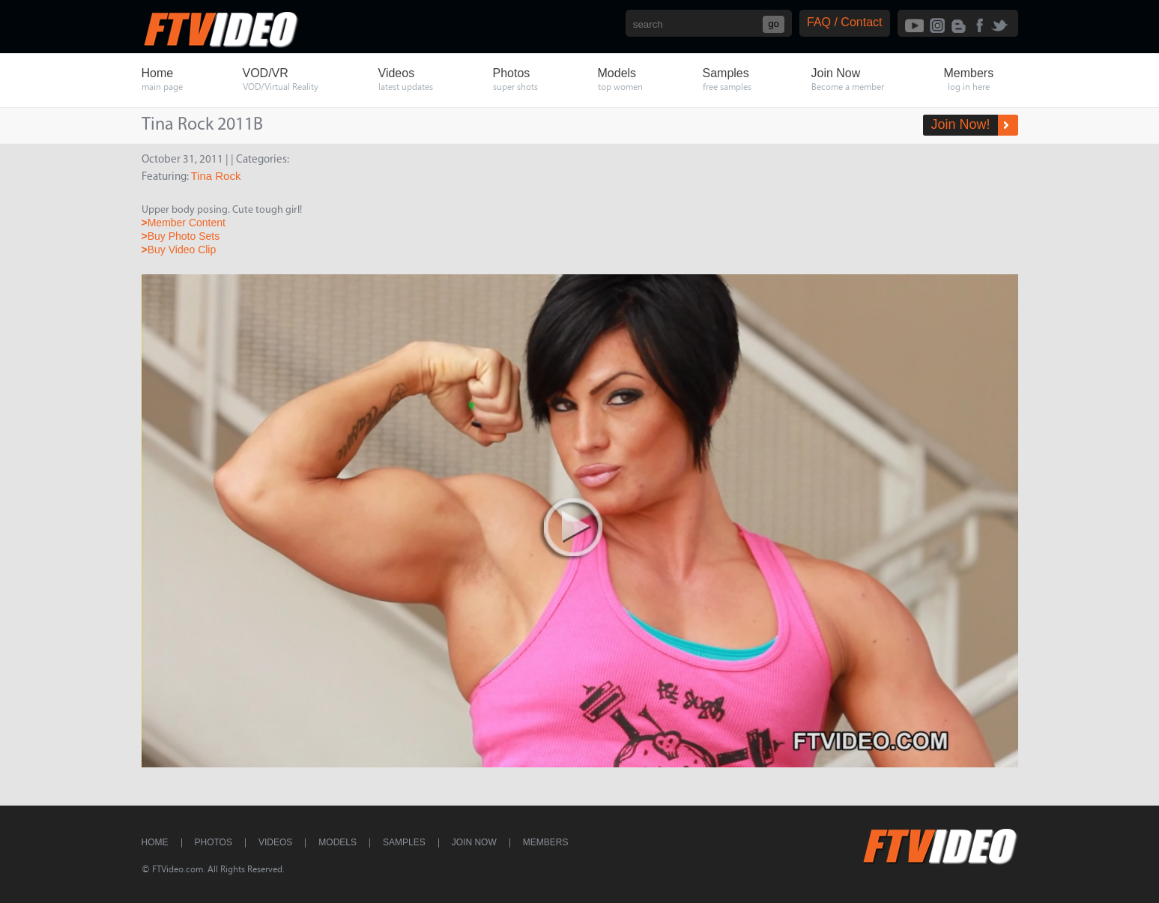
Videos (275, 842)
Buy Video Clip (179, 250)
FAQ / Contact (844, 22)
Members (546, 842)
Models (337, 842)
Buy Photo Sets (181, 236)
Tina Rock (216, 175)
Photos (213, 842)
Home (155, 842)
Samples (404, 842)
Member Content (184, 223)
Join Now (474, 842)
